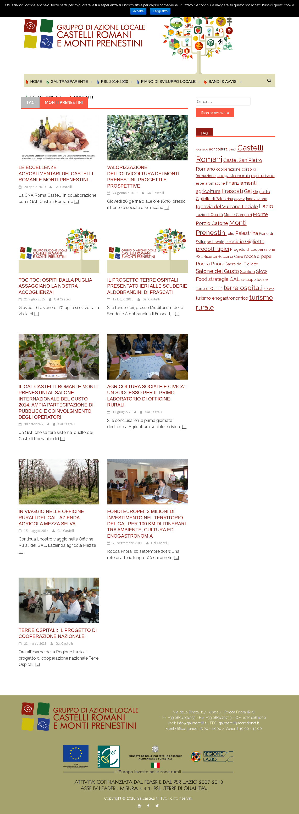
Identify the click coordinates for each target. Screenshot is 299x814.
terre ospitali (243, 288)
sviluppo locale (254, 279)
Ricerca (210, 256)
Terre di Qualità (209, 288)
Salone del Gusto (217, 271)
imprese (239, 199)
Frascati (232, 190)
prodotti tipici (212, 249)
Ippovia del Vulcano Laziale (227, 206)
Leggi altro (160, 11)
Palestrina (246, 233)
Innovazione (256, 198)
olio (231, 233)
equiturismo (263, 175)
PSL (199, 256)
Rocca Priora (210, 263)
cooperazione (228, 169)
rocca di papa (257, 256)
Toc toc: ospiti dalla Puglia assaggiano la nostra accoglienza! (55, 286)
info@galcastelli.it (191, 723)
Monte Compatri (238, 214)
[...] (76, 201)
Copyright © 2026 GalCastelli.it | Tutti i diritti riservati (148, 798)
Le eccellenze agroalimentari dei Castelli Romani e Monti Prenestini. (56, 173)
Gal (248, 191)
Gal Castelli (63, 186)
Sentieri (247, 271)
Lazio (266, 206)
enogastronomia (233, 175)
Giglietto (261, 191)
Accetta (138, 11)
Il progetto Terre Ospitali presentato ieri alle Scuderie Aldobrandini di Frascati (147, 286)
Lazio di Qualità (209, 214)
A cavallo (202, 149)
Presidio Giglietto (244, 241)
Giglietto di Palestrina (214, 198)
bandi (232, 149)
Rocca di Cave (230, 256)
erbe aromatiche (210, 183)
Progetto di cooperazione (252, 249)
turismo (269, 288)
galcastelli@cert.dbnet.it (239, 723)
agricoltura (218, 149)
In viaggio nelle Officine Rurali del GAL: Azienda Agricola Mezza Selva (51, 517)
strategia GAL (224, 279)
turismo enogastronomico (222, 298)
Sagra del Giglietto (241, 264)
